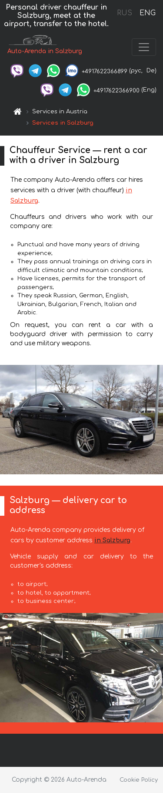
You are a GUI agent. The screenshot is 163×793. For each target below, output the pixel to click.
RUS (124, 13)
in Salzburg (112, 540)
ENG (147, 13)
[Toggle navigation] (144, 47)
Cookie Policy (139, 780)
